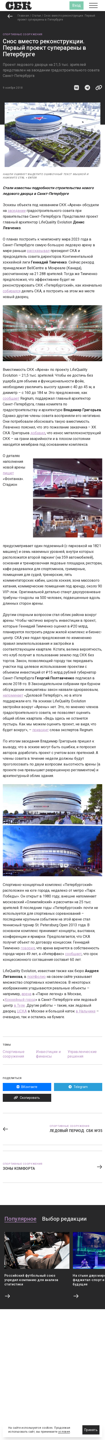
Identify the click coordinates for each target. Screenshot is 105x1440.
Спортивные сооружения (22, 34)
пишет (8, 473)
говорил (28, 948)
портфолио (36, 976)
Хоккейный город (20, 999)
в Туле (19, 1005)
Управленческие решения (82, 1054)
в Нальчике (86, 1011)
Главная (23, 15)
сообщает (11, 398)
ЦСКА (22, 1011)
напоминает (13, 695)
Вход (76, 5)
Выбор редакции (64, 1219)
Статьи (36, 15)
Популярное (20, 1219)
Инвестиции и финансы (48, 1054)
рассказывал (38, 251)
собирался (12, 291)
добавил (37, 433)
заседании (17, 210)
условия (64, 1431)
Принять (91, 1430)
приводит (40, 730)
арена (26, 994)
